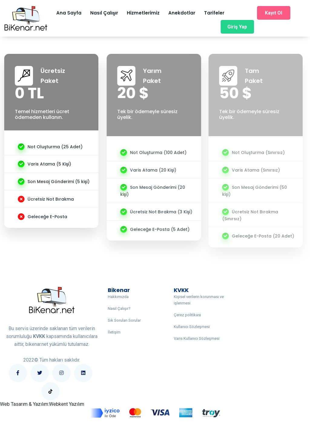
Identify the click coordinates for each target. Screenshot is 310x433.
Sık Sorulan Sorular (124, 320)
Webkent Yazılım (66, 404)
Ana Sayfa (68, 13)
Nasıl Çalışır (104, 13)
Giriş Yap (237, 27)
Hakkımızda (118, 296)
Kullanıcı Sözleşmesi (192, 326)
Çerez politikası (187, 315)
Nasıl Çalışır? (119, 308)
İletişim (114, 332)
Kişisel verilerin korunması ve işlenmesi (199, 299)
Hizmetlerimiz (143, 13)
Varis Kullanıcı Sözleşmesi (196, 338)
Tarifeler (214, 13)
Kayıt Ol (273, 13)
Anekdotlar (181, 13)
